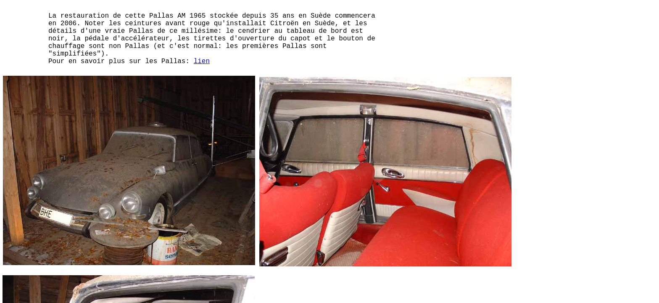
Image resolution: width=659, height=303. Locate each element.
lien (202, 61)
